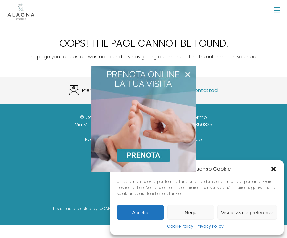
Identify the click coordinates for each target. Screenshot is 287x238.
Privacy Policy (210, 226)
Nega (191, 212)
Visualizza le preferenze (247, 212)
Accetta (140, 212)
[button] (274, 169)
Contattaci (204, 90)
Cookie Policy (180, 226)
